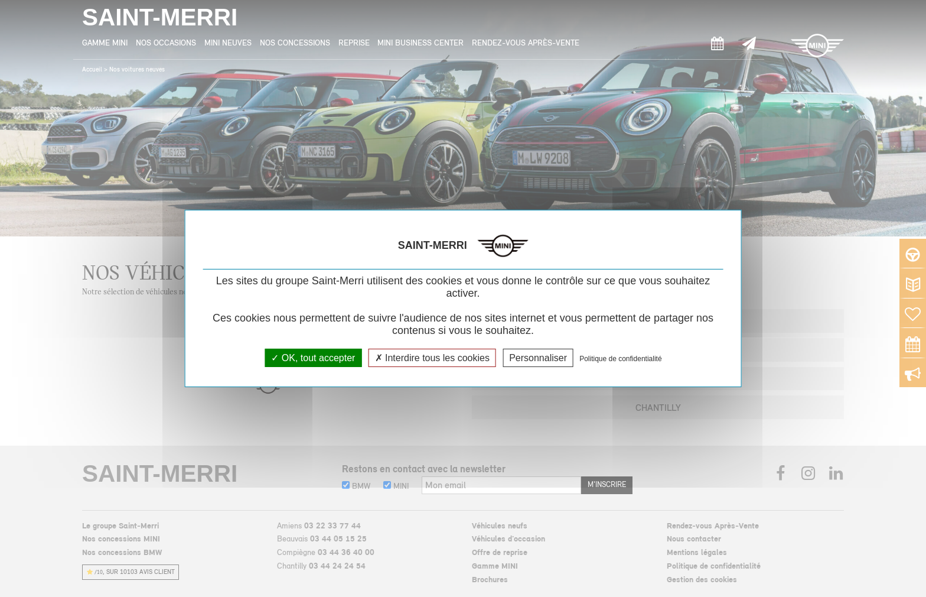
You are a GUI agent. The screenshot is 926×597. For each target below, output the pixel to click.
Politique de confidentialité (620, 359)
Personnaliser (538, 358)
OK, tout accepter (313, 358)
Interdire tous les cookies (432, 358)
